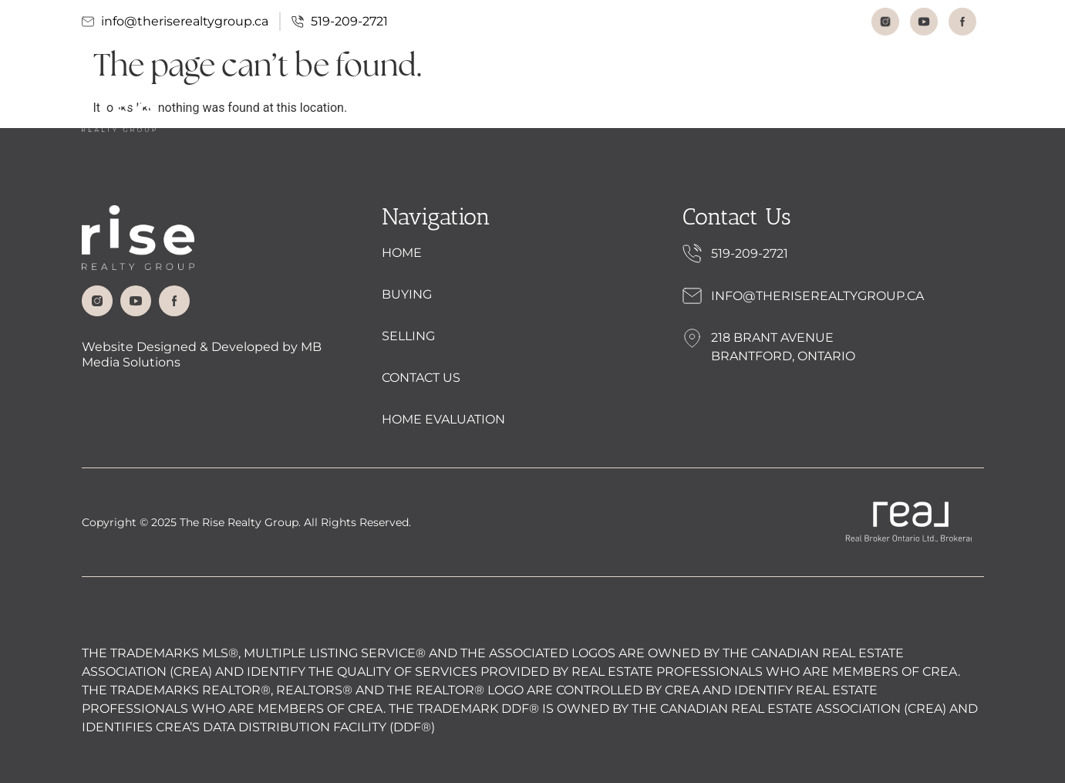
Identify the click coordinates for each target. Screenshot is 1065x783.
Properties (543, 110)
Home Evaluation (921, 110)
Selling (707, 110)
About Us (436, 111)
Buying (631, 110)
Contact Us (796, 110)
